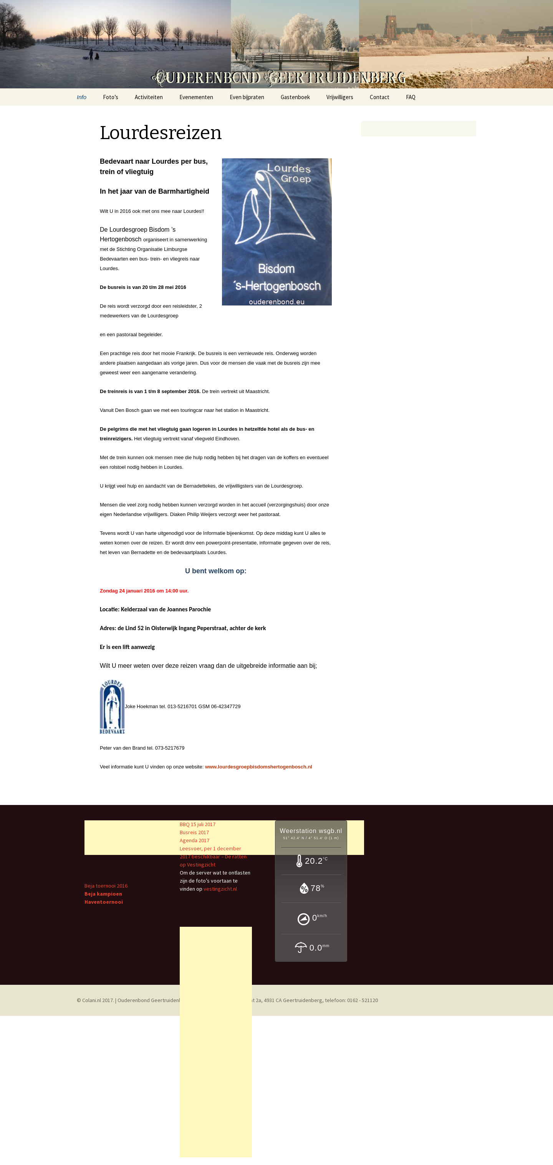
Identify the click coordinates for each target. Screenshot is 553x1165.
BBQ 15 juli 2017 (197, 824)
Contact (379, 97)
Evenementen (196, 97)
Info (81, 97)
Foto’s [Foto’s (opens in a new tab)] (110, 97)
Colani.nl (91, 1000)
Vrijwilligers (339, 97)
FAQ (411, 97)
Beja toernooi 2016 (105, 885)
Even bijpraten (247, 97)
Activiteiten (149, 97)
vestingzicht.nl (220, 888)
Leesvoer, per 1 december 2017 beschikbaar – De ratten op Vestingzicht (213, 856)
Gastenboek (295, 97)
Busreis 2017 (194, 832)
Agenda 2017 (194, 840)
